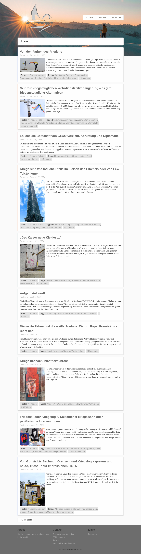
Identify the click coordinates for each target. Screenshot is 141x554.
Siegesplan (41, 228)
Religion (41, 156)
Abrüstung (57, 120)
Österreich (32, 123)
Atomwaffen (82, 120)
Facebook (92, 534)
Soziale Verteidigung (47, 123)
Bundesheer (74, 313)
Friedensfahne (81, 75)
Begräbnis (59, 156)
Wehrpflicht (93, 123)
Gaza (91, 448)
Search (116, 17)
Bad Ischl (51, 448)
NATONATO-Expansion (63, 404)
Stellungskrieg (39, 512)
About (102, 17)
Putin (77, 404)
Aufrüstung (60, 75)
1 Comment (84, 78)
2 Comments (42, 283)
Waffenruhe (95, 280)
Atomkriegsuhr (69, 120)
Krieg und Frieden (83, 225)
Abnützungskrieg (62, 509)
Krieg (68, 280)
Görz (95, 509)
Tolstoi (50, 228)
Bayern (56, 225)
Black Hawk (63, 313)
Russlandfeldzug (27, 228)
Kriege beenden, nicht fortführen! (44, 361)
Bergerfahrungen (37, 75)
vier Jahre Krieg (69, 78)
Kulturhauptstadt (40, 451)
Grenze (23, 512)
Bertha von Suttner (64, 448)
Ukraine (57, 78)
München (96, 225)
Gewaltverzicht (78, 156)
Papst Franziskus (54, 351)
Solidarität (48, 78)
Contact (57, 529)
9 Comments (92, 351)
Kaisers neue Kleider (56, 280)
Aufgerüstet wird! (32, 293)
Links (91, 529)
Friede (68, 156)
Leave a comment (29, 126)
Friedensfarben (27, 78)
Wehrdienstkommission (76, 123)
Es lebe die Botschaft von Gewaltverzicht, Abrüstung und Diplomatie (69, 136)
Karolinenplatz (67, 225)
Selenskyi (53, 451)
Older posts (25, 520)
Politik (40, 120)
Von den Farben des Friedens (41, 51)
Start (89, 17)
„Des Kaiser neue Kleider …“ (40, 237)
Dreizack (70, 75)
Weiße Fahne (77, 351)
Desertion (93, 120)
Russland (39, 78)
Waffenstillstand (27, 283)
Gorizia (88, 509)
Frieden (33, 120)
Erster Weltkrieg (81, 448)
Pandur (84, 313)
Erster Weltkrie (77, 509)
